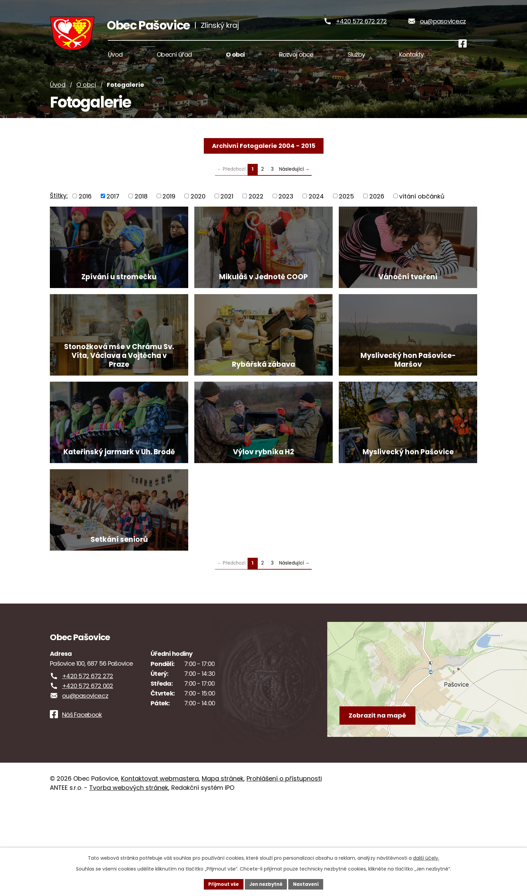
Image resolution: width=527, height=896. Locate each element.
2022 (256, 207)
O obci (86, 96)
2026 (376, 207)
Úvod (57, 96)
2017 (112, 207)
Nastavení (308, 883)
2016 (85, 207)
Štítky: (59, 207)
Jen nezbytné (266, 883)
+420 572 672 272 (361, 26)
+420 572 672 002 (87, 778)
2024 (316, 207)
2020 (198, 207)
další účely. (426, 857)
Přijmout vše (221, 883)
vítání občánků (422, 207)
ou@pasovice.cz (443, 26)
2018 (141, 207)
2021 (226, 207)
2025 (346, 207)
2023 (285, 207)
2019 (168, 207)
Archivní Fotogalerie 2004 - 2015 (263, 156)
